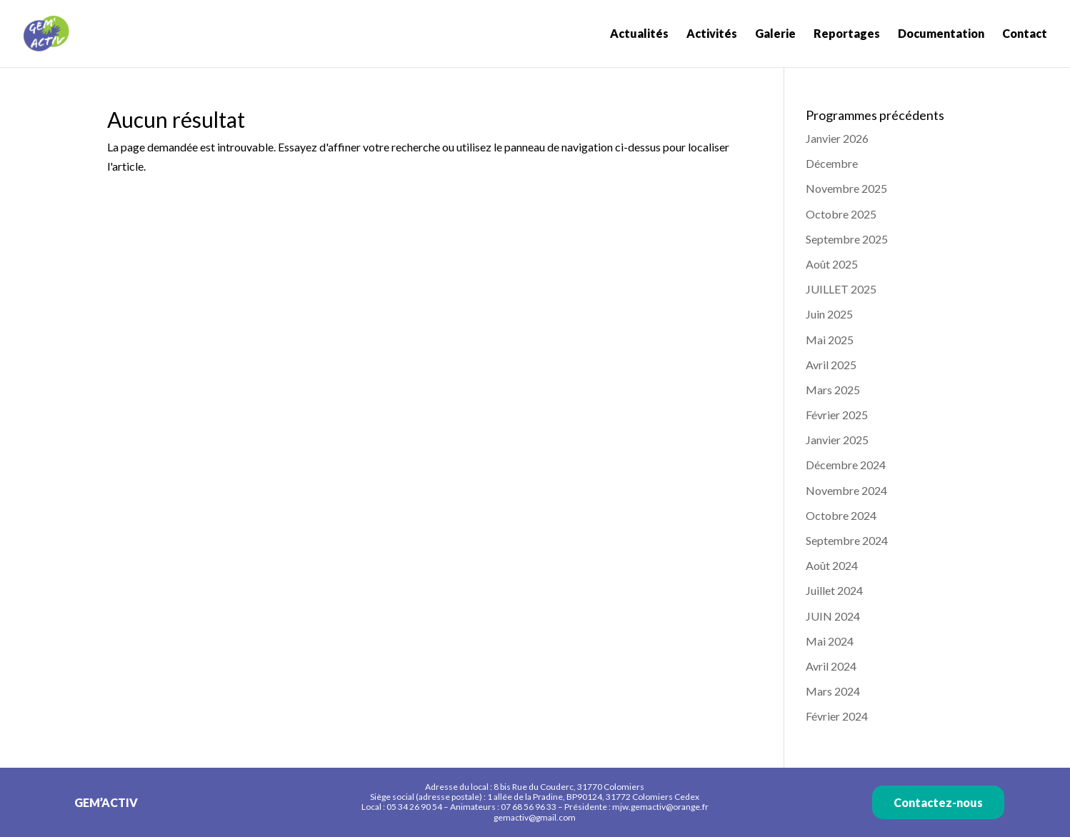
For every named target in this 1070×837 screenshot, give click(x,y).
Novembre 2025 (846, 188)
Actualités (639, 34)
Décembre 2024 (846, 464)
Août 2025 (832, 264)
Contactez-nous (938, 802)
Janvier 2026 (837, 138)
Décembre (832, 163)
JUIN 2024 (833, 616)
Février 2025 (837, 414)
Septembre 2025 (847, 239)
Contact (1024, 34)
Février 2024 (837, 716)
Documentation (941, 34)
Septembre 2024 (847, 540)
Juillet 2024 (834, 590)
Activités (711, 34)
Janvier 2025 (837, 439)
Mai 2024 (830, 641)
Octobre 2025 (841, 214)
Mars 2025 (833, 389)
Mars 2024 (833, 691)
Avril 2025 (831, 364)
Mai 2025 (830, 339)
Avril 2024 (831, 666)
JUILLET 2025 (841, 289)
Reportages (847, 34)
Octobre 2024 (841, 515)
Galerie (775, 34)
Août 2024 (832, 565)
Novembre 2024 (846, 490)
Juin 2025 (829, 314)
